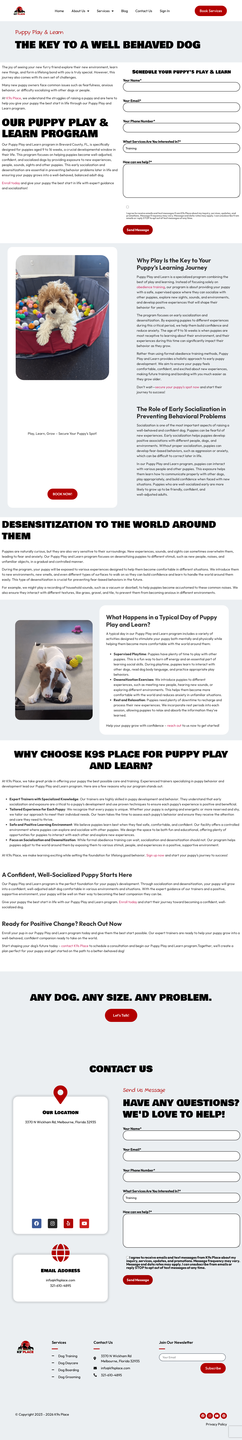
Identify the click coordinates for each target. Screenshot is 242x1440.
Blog (124, 11)
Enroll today (11, 183)
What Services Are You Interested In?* (181, 146)
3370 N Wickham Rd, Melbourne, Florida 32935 (60, 1122)
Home (59, 11)
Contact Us (143, 11)
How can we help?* (181, 179)
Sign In (165, 11)
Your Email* (181, 105)
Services (105, 11)
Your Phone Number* (181, 126)
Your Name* (181, 85)
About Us (80, 11)
